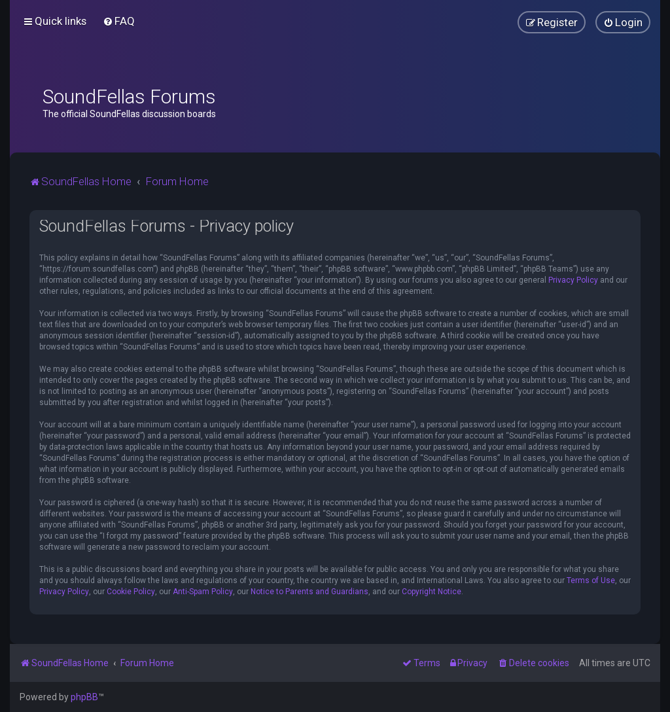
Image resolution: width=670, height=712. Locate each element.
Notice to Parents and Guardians (309, 591)
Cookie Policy (131, 591)
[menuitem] (118, 21)
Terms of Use (591, 580)
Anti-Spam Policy (203, 591)
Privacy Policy (573, 280)
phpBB (84, 697)
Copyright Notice (431, 591)
